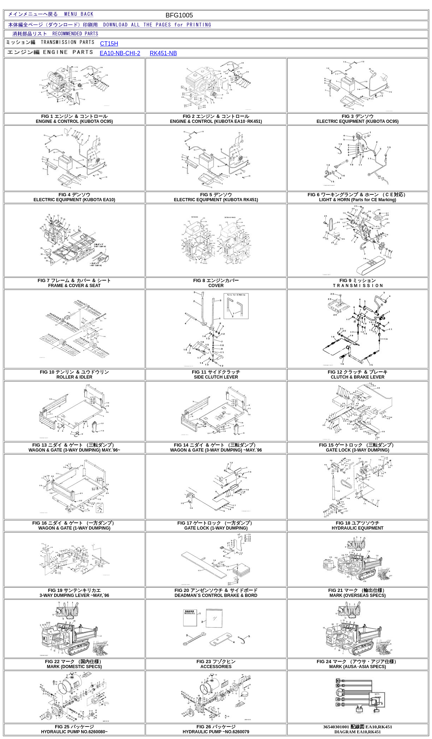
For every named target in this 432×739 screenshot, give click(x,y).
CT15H (109, 44)
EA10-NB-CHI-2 (120, 53)
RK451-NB (163, 53)
